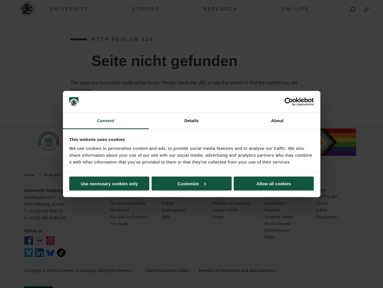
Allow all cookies (274, 183)
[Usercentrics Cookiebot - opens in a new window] (289, 102)
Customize (191, 183)
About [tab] (277, 120)
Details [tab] (191, 120)
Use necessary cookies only (109, 183)
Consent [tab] (105, 120)
